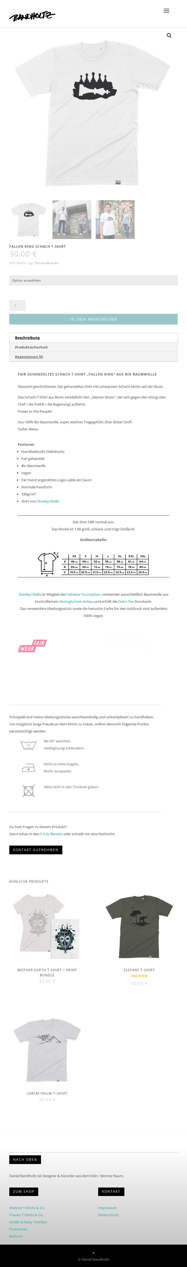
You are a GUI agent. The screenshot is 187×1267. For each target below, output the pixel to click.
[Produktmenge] (17, 305)
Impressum (107, 1207)
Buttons (15, 1236)
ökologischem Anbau (76, 601)
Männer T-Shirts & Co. (27, 1207)
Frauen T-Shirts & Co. (26, 1214)
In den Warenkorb (93, 319)
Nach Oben (25, 1159)
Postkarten (18, 1229)
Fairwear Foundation (84, 594)
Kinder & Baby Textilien (28, 1221)
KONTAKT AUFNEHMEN (36, 849)
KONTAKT (111, 1191)
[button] (169, 35)
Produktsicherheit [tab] (31, 347)
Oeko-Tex (126, 601)
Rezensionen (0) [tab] (29, 356)
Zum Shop (23, 1191)
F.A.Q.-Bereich (51, 833)
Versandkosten (47, 263)
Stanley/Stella (48, 501)
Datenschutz (108, 1214)
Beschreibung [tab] (27, 337)
